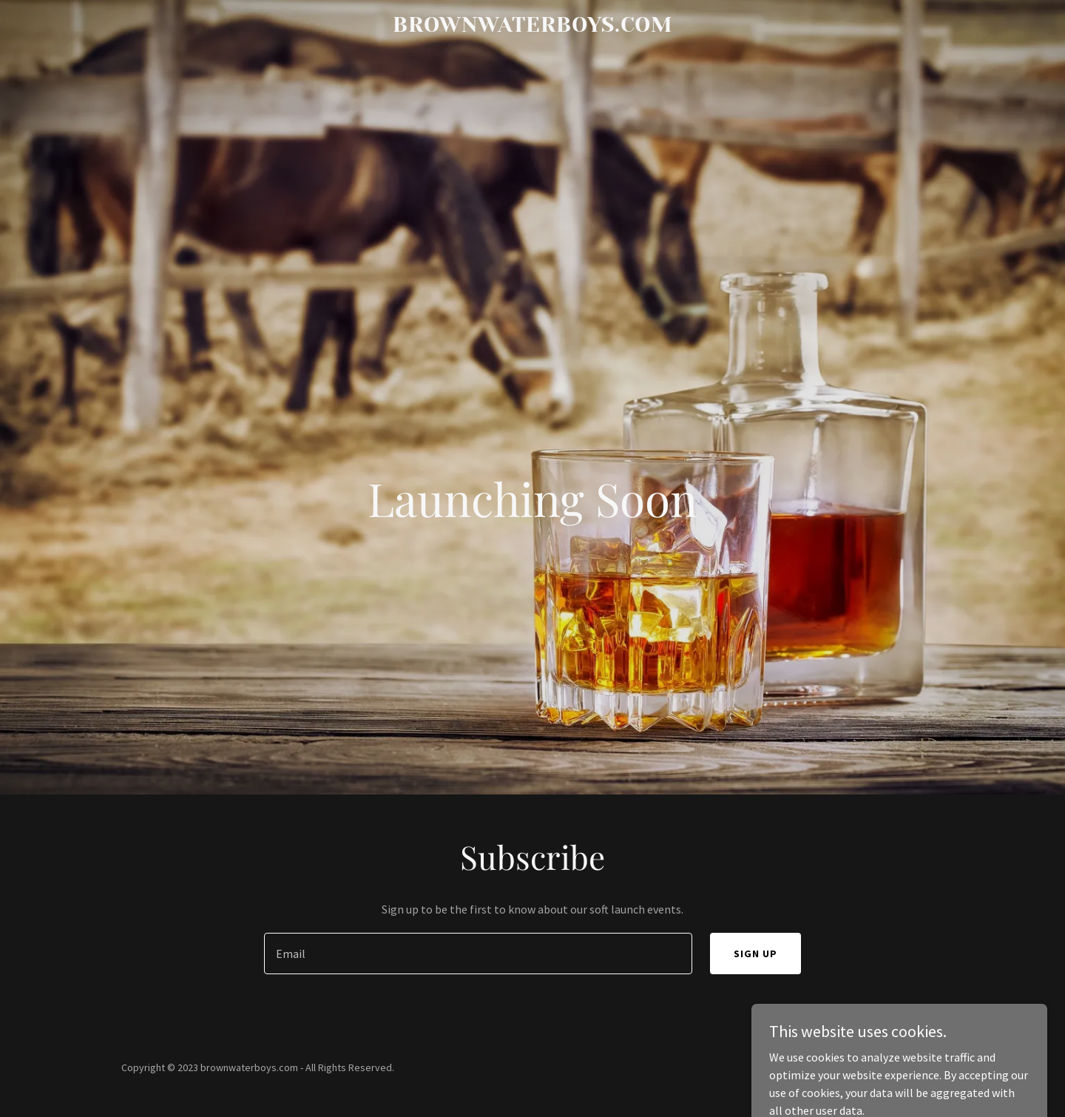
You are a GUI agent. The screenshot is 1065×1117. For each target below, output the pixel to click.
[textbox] (478, 953)
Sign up (755, 953)
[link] (532, 27)
